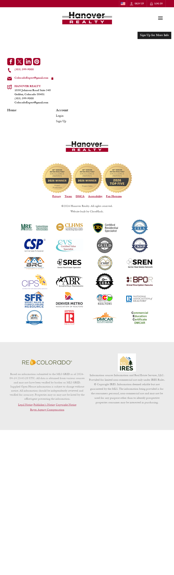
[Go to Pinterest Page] (36, 61)
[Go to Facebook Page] (10, 61)
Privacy (56, 196)
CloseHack (96, 211)
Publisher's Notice (44, 404)
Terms (68, 196)
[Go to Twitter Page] (19, 61)
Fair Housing (114, 196)
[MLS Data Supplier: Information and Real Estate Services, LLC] (127, 362)
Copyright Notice (66, 404)
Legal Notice (25, 404)
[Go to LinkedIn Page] (28, 61)
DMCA (80, 196)
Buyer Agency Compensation (47, 409)
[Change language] (123, 3)
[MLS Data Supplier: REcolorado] (47, 362)
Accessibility (95, 196)
